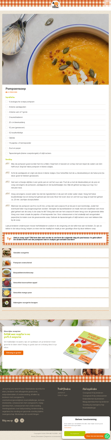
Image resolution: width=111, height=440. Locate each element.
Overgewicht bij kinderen (93, 393)
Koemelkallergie (89, 408)
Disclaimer (40, 436)
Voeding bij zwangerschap (93, 405)
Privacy (33, 436)
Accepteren (74, 434)
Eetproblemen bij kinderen (93, 399)
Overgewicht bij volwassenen (95, 396)
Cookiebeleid (67, 427)
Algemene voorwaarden (53, 436)
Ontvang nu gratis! (13, 353)
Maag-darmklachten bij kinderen (96, 402)
